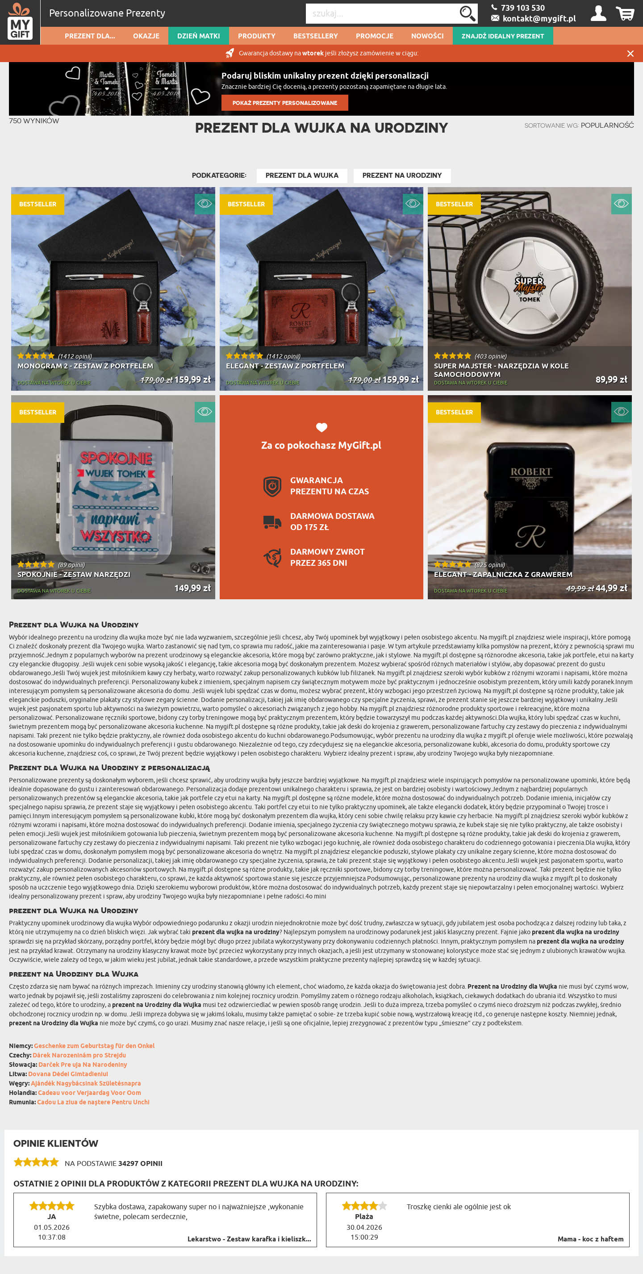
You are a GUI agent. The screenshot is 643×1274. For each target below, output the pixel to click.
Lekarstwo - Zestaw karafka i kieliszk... (249, 1239)
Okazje (146, 36)
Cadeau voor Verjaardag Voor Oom (89, 1093)
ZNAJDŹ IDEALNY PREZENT (503, 37)
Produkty (257, 36)
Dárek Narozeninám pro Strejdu (79, 1056)
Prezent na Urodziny (402, 175)
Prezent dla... (90, 36)
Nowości (427, 36)
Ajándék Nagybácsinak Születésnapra (86, 1084)
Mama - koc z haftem (591, 1239)
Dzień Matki (198, 36)
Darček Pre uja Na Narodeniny (82, 1065)
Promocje (374, 36)
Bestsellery (315, 36)
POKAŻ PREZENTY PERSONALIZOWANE (285, 103)
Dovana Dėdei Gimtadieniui (68, 1074)
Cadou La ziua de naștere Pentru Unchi (93, 1103)
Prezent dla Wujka (302, 175)
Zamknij (630, 53)
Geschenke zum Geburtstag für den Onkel (94, 1046)
